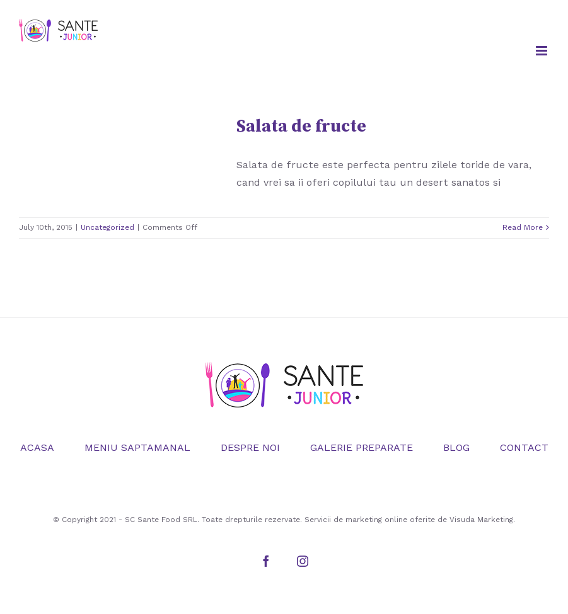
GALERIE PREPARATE (361, 447)
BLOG (456, 447)
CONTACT (524, 447)
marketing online (376, 519)
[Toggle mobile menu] (542, 50)
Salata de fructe (301, 126)
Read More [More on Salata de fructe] (522, 227)
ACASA (37, 447)
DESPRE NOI (250, 447)
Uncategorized (107, 227)
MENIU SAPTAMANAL (137, 447)
